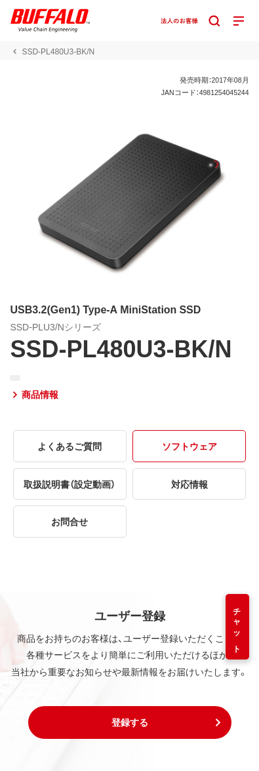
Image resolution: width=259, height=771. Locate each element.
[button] (129, 722)
